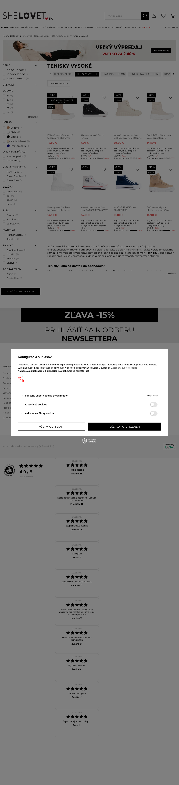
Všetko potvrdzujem (125, 426)
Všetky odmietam (51, 426)
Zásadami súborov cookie (124, 367)
